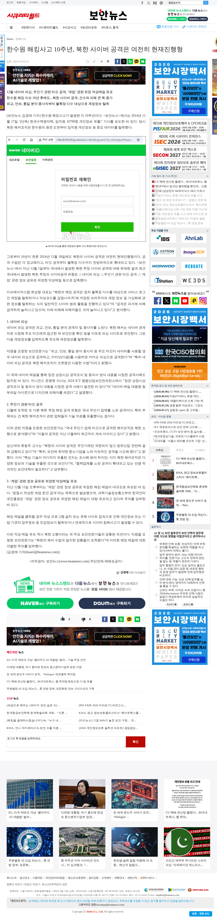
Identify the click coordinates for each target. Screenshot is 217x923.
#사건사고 (69, 27)
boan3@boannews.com (42, 552)
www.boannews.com (74, 561)
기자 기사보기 (131, 572)
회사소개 (11, 877)
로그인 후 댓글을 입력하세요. (66, 741)
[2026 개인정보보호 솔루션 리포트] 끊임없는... (108, 728)
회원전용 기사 (170, 26)
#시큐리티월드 (49, 27)
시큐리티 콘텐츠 (196, 26)
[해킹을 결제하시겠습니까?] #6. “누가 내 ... (34, 720)
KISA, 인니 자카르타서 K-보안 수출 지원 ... (34, 728)
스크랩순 (200, 450)
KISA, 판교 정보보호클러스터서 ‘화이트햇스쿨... (110, 712)
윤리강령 (93, 877)
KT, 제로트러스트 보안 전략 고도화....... (178, 427)
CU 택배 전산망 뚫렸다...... (178, 391)
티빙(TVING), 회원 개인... (177, 396)
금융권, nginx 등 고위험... (177, 410)
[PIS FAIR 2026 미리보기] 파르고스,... (103, 705)
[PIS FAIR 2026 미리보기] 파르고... (175, 422)
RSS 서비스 (148, 877)
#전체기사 (28, 27)
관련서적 (132, 877)
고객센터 (106, 877)
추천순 (180, 450)
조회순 (159, 450)
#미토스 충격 (109, 27)
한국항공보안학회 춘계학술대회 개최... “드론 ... (37, 712)
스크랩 (44, 2)
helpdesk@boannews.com (167, 895)
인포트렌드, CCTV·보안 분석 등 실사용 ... (179, 431)
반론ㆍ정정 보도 (200, 913)
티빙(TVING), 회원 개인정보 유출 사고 (178, 195)
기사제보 (33, 2)
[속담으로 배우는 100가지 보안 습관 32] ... (34, 705)
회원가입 (21, 2)
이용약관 (37, 877)
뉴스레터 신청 (58, 2)
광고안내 (24, 877)
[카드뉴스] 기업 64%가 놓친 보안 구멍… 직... (107, 720)
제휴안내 (119, 877)
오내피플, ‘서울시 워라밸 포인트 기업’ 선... (180, 440)
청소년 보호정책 (76, 877)
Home (10, 39)
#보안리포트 (89, 27)
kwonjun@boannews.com (110, 904)
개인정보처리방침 (55, 877)
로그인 (10, 2)
